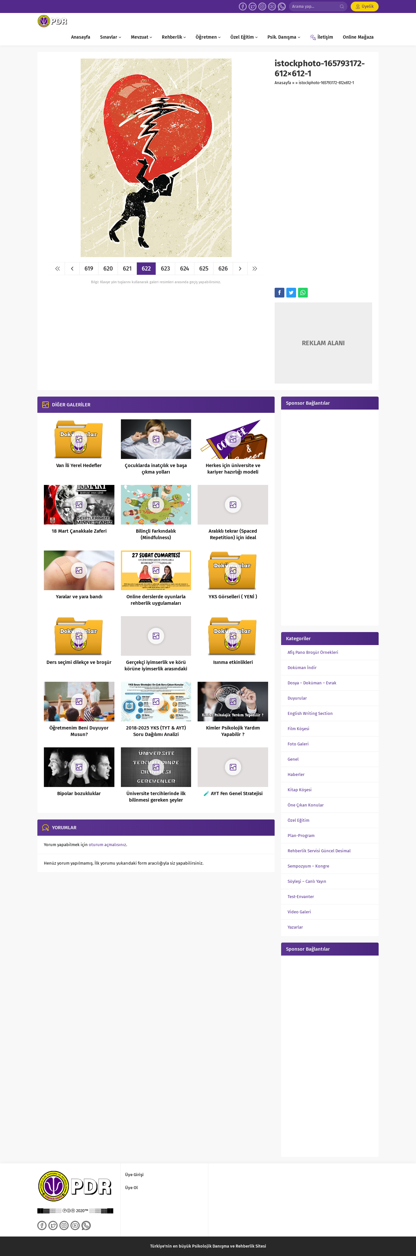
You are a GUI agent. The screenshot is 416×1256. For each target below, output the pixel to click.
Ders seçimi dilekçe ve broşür (78, 662)
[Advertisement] (323, 187)
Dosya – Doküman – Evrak (312, 682)
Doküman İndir (302, 667)
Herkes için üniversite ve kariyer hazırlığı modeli (233, 469)
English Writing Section (310, 713)
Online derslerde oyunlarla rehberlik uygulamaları (156, 600)
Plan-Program (301, 835)
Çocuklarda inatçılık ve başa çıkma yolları (156, 469)
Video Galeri (299, 911)
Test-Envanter (301, 896)
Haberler (296, 774)
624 (184, 268)
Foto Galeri (298, 744)
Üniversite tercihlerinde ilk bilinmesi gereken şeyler (156, 797)
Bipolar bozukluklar (79, 793)
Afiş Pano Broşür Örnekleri (313, 652)
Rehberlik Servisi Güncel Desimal (319, 850)
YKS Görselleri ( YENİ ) (233, 597)
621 (127, 268)
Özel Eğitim (298, 820)
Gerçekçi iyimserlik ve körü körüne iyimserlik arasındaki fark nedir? (155, 668)
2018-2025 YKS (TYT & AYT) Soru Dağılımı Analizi (156, 731)
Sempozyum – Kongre (308, 866)
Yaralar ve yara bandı (79, 597)
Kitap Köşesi (300, 789)
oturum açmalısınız (107, 844)
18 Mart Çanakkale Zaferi (79, 531)
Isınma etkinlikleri (233, 662)
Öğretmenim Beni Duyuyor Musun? (79, 731)
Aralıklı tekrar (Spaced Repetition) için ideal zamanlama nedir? (233, 537)
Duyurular (297, 698)
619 (88, 268)
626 (223, 268)
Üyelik (368, 6)
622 (146, 268)
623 (165, 268)
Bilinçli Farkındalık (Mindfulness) (156, 534)
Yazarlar (295, 927)
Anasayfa (283, 83)
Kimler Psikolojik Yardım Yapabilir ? (233, 731)
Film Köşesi (298, 728)
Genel (293, 759)
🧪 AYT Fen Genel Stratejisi (233, 793)
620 (108, 268)
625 (203, 268)
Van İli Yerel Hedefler (79, 465)
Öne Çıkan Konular (306, 805)
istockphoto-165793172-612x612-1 (326, 83)
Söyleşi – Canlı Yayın (307, 881)
